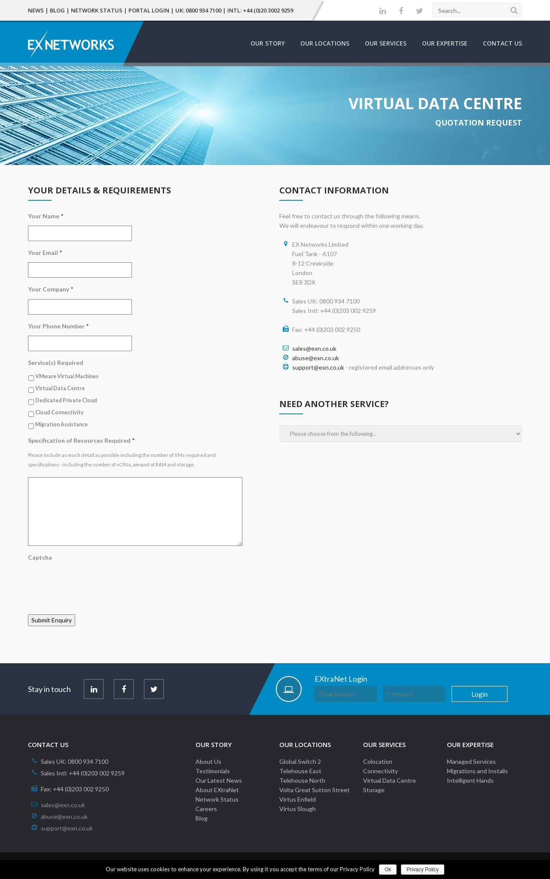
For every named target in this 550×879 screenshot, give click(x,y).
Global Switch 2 (300, 761)
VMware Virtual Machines (66, 376)
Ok (388, 870)
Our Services (385, 43)
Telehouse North (302, 780)
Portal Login (148, 10)
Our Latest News (219, 780)
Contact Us (502, 43)
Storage (374, 789)
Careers (206, 808)
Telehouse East (300, 771)
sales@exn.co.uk (314, 348)
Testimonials (213, 771)
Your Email (45, 252)
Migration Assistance (61, 424)
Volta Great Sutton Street (314, 789)
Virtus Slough (297, 808)
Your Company (50, 289)
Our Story (268, 43)
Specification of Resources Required (81, 440)
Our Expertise (445, 43)
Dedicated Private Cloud (66, 400)
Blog (57, 10)
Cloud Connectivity (59, 412)
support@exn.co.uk (318, 367)
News (36, 10)
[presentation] (93, 583)
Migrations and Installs (477, 771)
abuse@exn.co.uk (315, 357)
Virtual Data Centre (60, 388)
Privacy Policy (422, 870)
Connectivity (380, 771)
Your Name (45, 216)
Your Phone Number (58, 326)
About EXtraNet (217, 789)
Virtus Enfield (297, 799)
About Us (208, 761)
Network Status (96, 10)
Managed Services (471, 761)
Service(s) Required (55, 362)
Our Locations (324, 43)
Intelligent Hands (470, 780)
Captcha (40, 557)
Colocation (377, 761)
